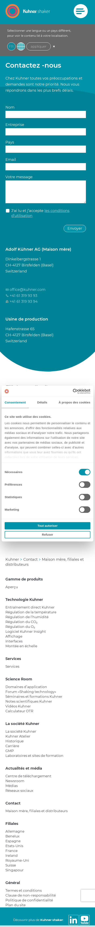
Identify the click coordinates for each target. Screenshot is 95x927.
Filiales (11, 823)
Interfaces (14, 641)
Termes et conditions (23, 890)
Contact (13, 803)
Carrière (12, 746)
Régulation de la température (30, 612)
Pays (10, 142)
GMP (9, 751)
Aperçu (11, 587)
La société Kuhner (22, 724)
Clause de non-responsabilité (30, 895)
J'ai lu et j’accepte (40, 213)
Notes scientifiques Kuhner (28, 701)
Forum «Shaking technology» (30, 692)
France (11, 851)
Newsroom (14, 781)
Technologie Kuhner (24, 599)
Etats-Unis (14, 846)
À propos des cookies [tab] (74, 402)
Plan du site (15, 905)
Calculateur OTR (19, 711)
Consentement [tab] (15, 402)
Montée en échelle (21, 646)
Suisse (10, 865)
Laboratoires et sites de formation (34, 756)
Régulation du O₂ (20, 627)
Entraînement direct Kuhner (30, 607)
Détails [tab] (42, 402)
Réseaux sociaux (19, 791)
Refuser (47, 534)
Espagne (13, 841)
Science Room (18, 679)
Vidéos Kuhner (18, 706)
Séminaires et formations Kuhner (33, 696)
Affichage (13, 636)
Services (13, 659)
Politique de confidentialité (29, 900)
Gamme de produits (24, 579)
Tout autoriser (47, 525)
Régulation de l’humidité (27, 617)
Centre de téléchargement (28, 776)
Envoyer (74, 228)
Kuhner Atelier (17, 736)
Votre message (19, 177)
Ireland (11, 856)
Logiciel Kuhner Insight (25, 632)
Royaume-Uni (17, 860)
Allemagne (14, 831)
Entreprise (15, 125)
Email (11, 159)
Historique (14, 741)
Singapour (14, 870)
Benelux (12, 836)
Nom (10, 107)
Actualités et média (23, 768)
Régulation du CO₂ (21, 622)
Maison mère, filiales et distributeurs (36, 811)
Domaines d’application (26, 687)
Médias (11, 786)
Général (12, 883)
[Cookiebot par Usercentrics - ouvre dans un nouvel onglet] (72, 391)
